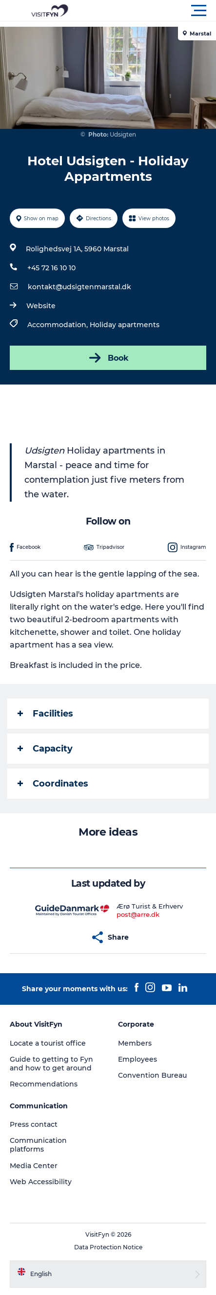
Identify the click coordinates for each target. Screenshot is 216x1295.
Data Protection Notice (108, 1247)
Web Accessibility (41, 1181)
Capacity (45, 748)
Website (41, 305)
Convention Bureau (152, 1075)
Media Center (34, 1165)
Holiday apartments (124, 324)
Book (108, 358)
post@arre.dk (138, 914)
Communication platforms (38, 1145)
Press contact (34, 1124)
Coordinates (53, 783)
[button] (152, 11)
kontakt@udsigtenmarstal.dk (79, 286)
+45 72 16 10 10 (51, 267)
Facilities (45, 713)
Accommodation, (58, 324)
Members (135, 1043)
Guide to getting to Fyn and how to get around (51, 1063)
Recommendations (44, 1084)
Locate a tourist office (48, 1043)
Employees (137, 1059)
